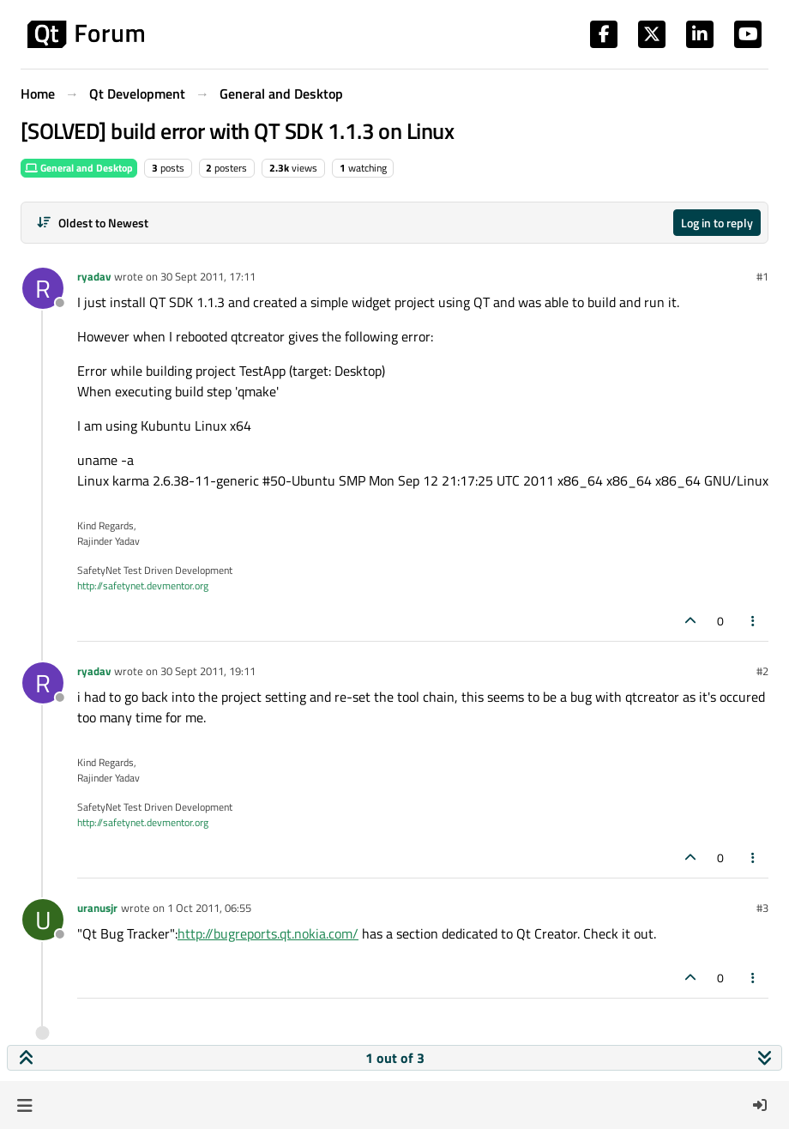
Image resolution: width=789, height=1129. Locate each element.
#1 (762, 276)
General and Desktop (79, 168)
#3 (762, 907)
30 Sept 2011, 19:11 (208, 670)
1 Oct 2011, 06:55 (209, 907)
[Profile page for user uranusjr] (42, 919)
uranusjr (97, 907)
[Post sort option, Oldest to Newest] (92, 222)
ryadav (94, 276)
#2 (762, 670)
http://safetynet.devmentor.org (142, 585)
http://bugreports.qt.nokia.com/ (268, 933)
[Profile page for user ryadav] (42, 288)
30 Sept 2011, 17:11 (208, 276)
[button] (24, 1105)
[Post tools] (753, 620)
